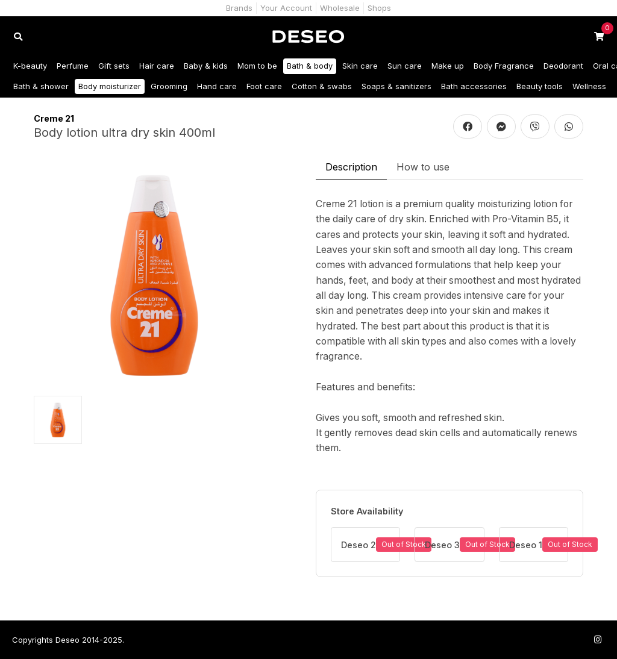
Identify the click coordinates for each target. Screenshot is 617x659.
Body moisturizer (109, 86)
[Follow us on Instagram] (597, 639)
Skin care (360, 65)
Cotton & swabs (322, 86)
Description (351, 167)
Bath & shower (41, 86)
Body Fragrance (504, 65)
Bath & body (310, 65)
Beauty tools (539, 86)
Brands (239, 8)
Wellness (589, 86)
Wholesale (340, 8)
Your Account (286, 8)
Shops (379, 8)
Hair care (156, 65)
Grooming (169, 86)
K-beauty (30, 65)
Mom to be (257, 65)
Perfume (73, 65)
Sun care (404, 65)
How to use (422, 167)
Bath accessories (474, 86)
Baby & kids (206, 65)
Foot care (264, 86)
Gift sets (114, 65)
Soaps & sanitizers (396, 86)
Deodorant (563, 65)
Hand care (217, 86)
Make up (447, 65)
